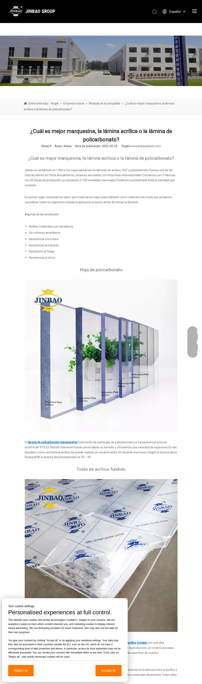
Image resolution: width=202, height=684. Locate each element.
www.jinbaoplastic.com (146, 146)
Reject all (21, 670)
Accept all (108, 670)
